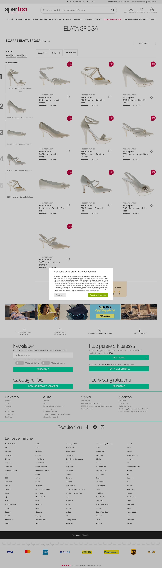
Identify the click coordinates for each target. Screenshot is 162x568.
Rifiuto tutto (60, 295)
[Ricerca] (112, 10)
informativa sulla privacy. (91, 291)
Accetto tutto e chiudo (98, 295)
